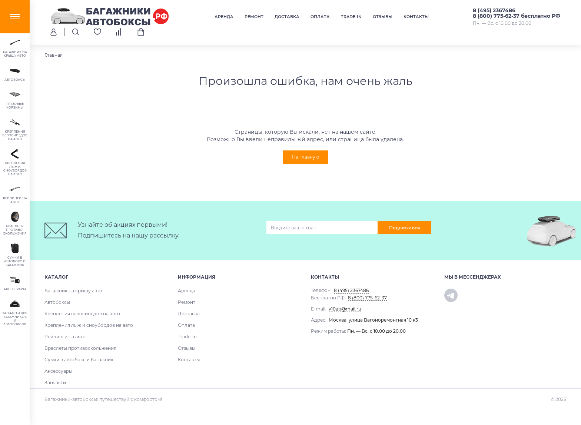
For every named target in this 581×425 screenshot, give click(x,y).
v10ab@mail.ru (345, 309)
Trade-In (351, 16)
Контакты (416, 16)
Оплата (320, 16)
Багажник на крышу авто (73, 290)
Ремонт (254, 16)
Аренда (224, 16)
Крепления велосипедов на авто (82, 313)
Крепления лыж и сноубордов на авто (88, 325)
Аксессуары (58, 371)
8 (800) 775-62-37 (367, 298)
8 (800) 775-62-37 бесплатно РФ (516, 16)
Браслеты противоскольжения (80, 348)
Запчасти (55, 382)
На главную (305, 157)
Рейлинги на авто (65, 336)
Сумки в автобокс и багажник (78, 359)
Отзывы (382, 16)
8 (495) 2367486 (494, 10)
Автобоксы (57, 302)
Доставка (287, 16)
